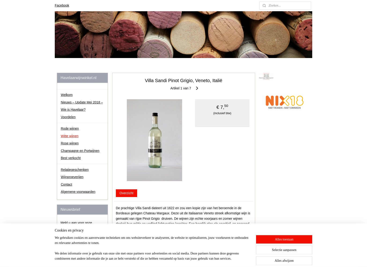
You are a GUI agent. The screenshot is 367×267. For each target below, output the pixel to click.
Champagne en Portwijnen (80, 151)
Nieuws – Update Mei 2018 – (82, 102)
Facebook (62, 5)
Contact (66, 184)
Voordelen (68, 117)
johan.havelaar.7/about (277, 122)
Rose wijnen (70, 143)
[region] (152, 251)
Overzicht (126, 193)
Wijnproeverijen (72, 177)
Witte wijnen (69, 136)
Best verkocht (71, 158)
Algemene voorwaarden (78, 192)
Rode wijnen (70, 128)
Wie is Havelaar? (73, 109)
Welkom (67, 95)
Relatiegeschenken (75, 170)
